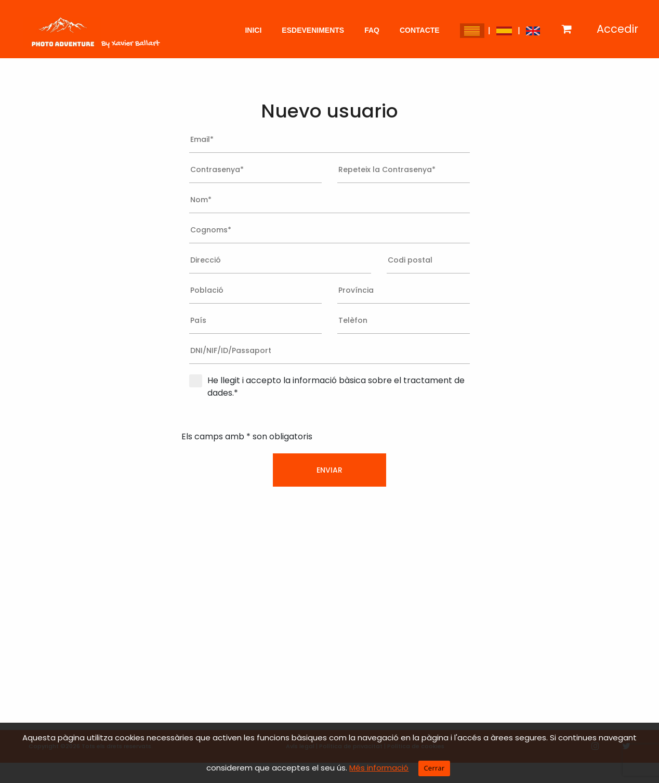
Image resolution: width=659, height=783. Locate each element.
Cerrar (434, 768)
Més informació (378, 767)
